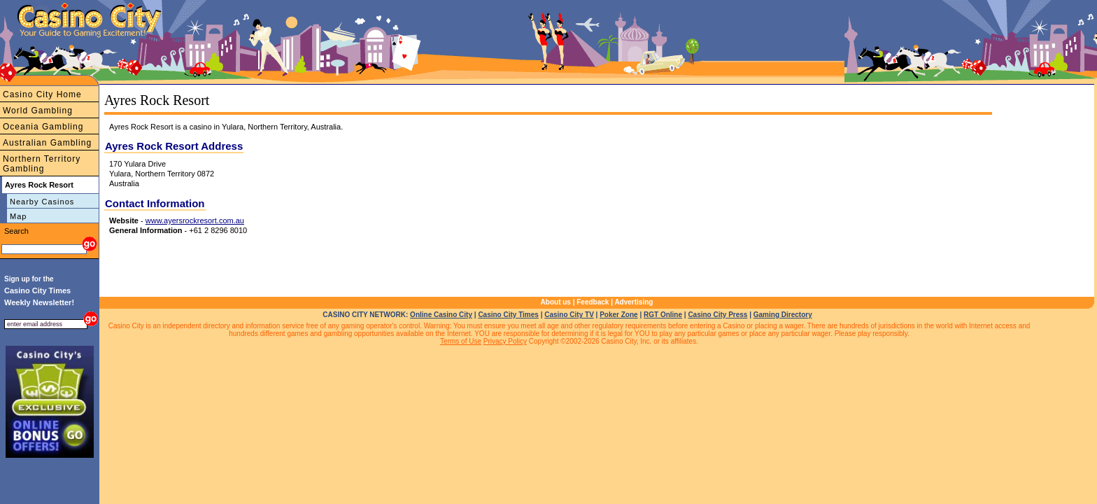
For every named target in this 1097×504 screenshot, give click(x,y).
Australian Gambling (47, 143)
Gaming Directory (782, 314)
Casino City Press (717, 314)
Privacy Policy (505, 341)
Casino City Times (508, 314)
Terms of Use (460, 341)
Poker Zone (618, 314)
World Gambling (38, 110)
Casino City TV (569, 314)
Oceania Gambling (43, 127)
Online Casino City (441, 314)
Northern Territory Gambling (41, 164)
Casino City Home (42, 94)
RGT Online (663, 314)
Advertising (633, 302)
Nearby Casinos (42, 201)
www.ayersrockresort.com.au (195, 220)
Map (18, 216)
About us (556, 302)
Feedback (592, 302)
